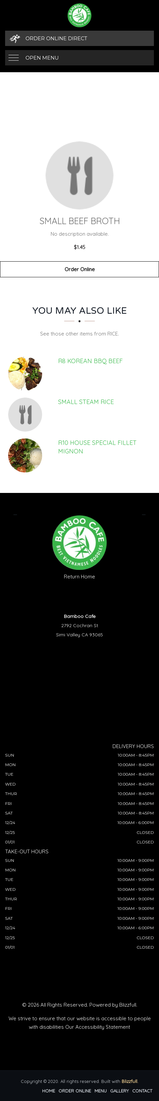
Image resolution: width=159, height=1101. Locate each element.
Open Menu (42, 58)
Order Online (80, 269)
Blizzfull (127, 1005)
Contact (142, 1091)
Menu (100, 1091)
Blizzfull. (130, 1081)
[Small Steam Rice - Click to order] (27, 415)
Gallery (119, 1091)
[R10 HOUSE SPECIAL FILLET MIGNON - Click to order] (27, 455)
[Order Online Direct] (79, 38)
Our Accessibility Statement (97, 1027)
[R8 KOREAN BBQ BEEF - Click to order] (27, 374)
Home (48, 1091)
